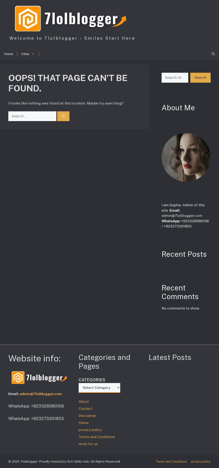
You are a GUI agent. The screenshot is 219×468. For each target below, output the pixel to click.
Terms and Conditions (97, 437)
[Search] (63, 116)
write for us (88, 444)
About (84, 401)
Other (30, 54)
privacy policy (90, 430)
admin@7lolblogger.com (182, 216)
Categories (92, 379)
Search (200, 77)
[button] (213, 54)
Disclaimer (88, 416)
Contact (85, 409)
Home (8, 54)
